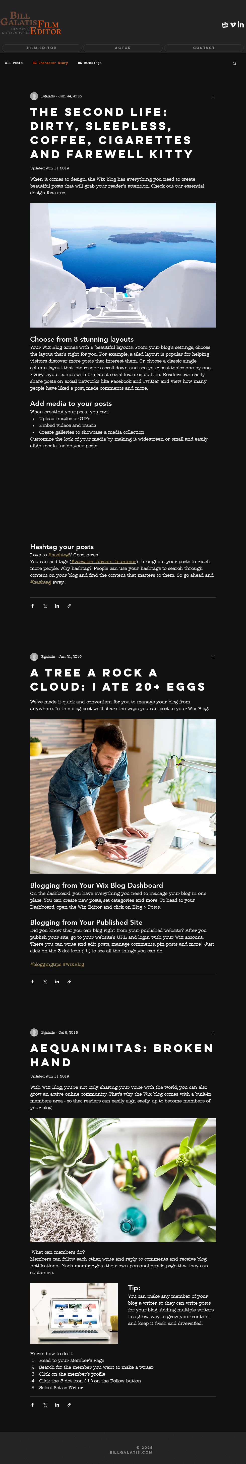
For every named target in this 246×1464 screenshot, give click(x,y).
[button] (123, 48)
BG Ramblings (90, 63)
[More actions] (213, 96)
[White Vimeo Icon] (233, 25)
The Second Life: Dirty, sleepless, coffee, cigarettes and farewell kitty (112, 132)
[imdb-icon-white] (225, 25)
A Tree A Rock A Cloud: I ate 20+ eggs (118, 679)
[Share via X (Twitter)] (44, 605)
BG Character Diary (50, 63)
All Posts (14, 63)
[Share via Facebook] (32, 605)
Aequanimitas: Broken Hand (122, 1055)
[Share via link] (69, 605)
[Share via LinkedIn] (57, 605)
